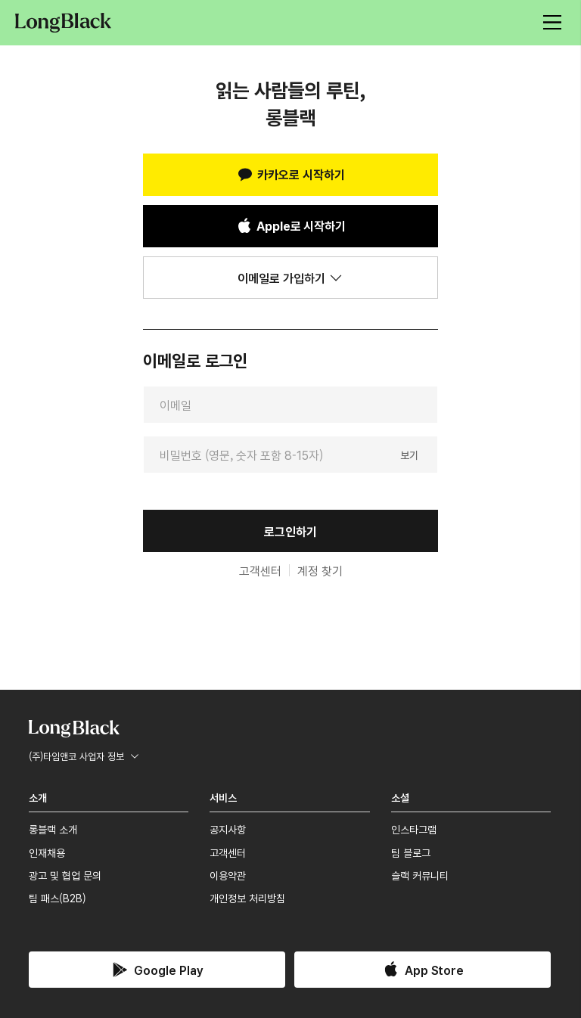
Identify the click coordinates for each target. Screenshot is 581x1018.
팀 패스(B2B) (57, 897)
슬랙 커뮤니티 (420, 875)
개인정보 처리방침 (247, 897)
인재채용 (47, 852)
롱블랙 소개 (53, 828)
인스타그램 (414, 828)
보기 (409, 453)
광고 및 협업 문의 (65, 875)
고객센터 (260, 570)
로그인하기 (290, 531)
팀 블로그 (410, 852)
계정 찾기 (320, 570)
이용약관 (228, 875)
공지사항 (228, 828)
